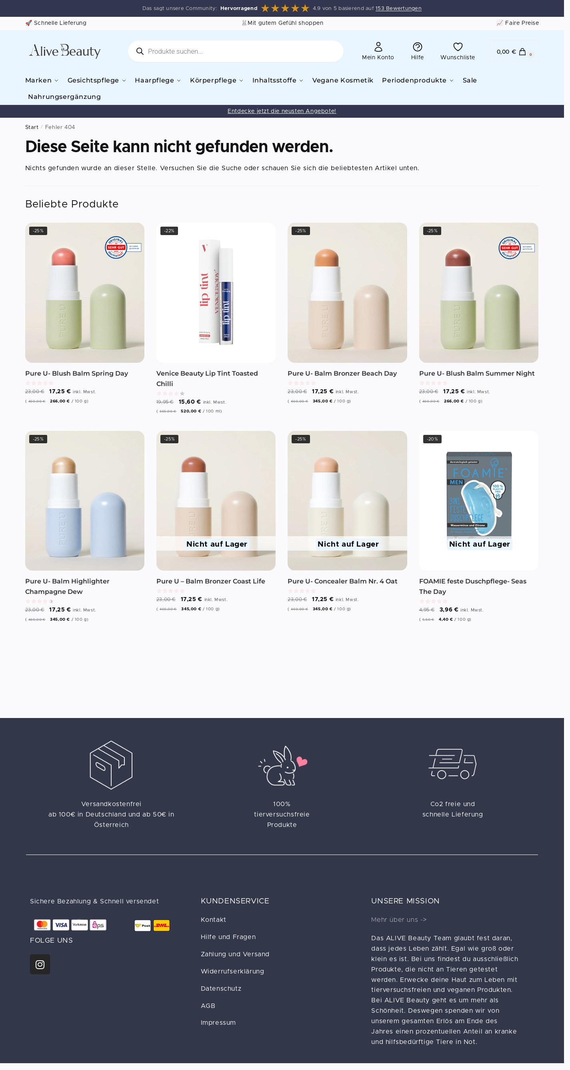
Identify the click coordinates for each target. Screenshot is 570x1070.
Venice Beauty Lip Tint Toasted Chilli (207, 377)
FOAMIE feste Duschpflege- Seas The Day (472, 585)
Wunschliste (457, 50)
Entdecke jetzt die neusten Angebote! (282, 110)
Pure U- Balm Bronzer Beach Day (342, 372)
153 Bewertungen (399, 8)
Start (32, 126)
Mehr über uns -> (399, 918)
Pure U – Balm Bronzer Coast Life (210, 580)
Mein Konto (378, 50)
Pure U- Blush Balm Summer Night (477, 372)
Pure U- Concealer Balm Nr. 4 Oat (343, 580)
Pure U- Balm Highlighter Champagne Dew (67, 585)
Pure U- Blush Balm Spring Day (76, 372)
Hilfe (417, 50)
